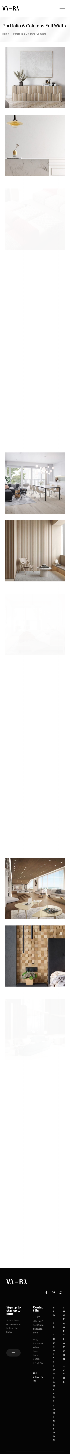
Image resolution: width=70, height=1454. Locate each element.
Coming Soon (54, 1423)
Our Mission (54, 1356)
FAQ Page (54, 1390)
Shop (64, 1313)
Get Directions (38, 1377)
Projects (54, 1321)
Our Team (64, 1335)
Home (5, 34)
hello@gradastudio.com (38, 1329)
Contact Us (64, 1367)
